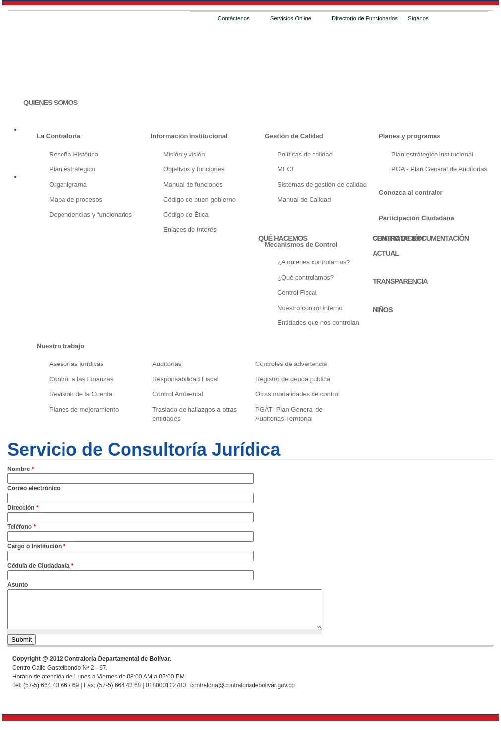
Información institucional (189, 136)
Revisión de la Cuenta (80, 394)
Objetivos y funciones (194, 169)
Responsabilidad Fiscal (185, 379)
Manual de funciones (193, 184)
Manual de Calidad (304, 199)
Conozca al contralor (411, 192)
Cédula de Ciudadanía (40, 565)
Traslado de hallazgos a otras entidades (194, 414)
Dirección (23, 507)
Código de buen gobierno (199, 199)
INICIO (32, 76)
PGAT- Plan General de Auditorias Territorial (289, 414)
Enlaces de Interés (190, 229)
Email (475, 19)
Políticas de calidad (305, 154)
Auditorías (167, 363)
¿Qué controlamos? (305, 277)
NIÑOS (383, 309)
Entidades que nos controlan (318, 322)
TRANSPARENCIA (400, 281)
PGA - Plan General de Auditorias (439, 169)
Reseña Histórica (73, 154)
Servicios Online (290, 18)
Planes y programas (409, 136)
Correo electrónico (34, 488)
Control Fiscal (296, 292)
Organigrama (68, 184)
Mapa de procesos (75, 199)
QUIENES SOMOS (50, 102)
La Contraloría (58, 136)
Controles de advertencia (291, 363)
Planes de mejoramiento (84, 409)
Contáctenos (234, 18)
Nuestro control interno (310, 308)
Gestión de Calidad (294, 136)
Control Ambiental (177, 394)
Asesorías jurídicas (76, 363)
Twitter (449, 19)
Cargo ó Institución (36, 546)
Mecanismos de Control (301, 244)
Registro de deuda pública (292, 379)
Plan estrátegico (72, 169)
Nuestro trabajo (60, 346)
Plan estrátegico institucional (432, 154)
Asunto (17, 584)
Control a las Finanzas (81, 379)
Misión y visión (184, 154)
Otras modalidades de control (297, 394)
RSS (462, 19)
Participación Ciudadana (416, 218)
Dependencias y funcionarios (90, 214)
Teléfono (21, 526)
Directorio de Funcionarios (365, 18)
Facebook (437, 19)
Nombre (20, 469)
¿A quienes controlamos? (313, 262)
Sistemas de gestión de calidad (322, 184)
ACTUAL (386, 253)
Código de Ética (186, 214)
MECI (285, 169)
